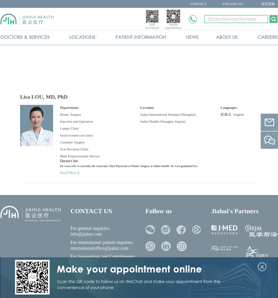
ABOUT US (227, 37)
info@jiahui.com (86, 234)
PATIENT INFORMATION (140, 37)
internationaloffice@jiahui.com (99, 248)
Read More (69, 173)
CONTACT (198, 4)
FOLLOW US (232, 4)
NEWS (192, 37)
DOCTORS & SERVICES (24, 37)
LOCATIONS (82, 37)
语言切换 (268, 4)
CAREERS (267, 37)
